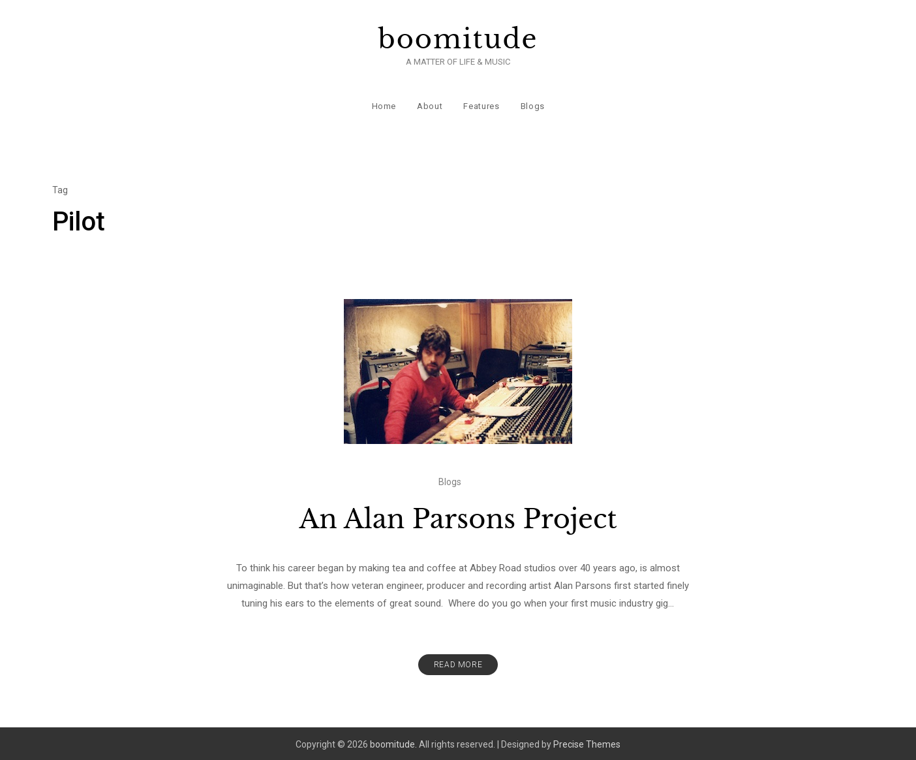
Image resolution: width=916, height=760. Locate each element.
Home (383, 104)
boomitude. (393, 742)
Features (481, 104)
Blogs (532, 104)
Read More (458, 662)
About (429, 104)
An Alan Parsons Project (458, 517)
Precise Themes (586, 742)
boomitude (458, 39)
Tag (60, 188)
